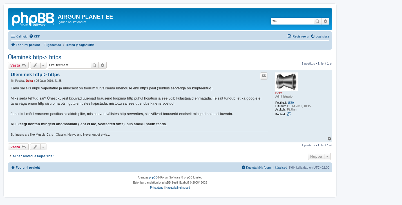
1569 (290, 102)
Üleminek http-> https (34, 57)
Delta (278, 93)
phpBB (153, 177)
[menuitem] (34, 36)
